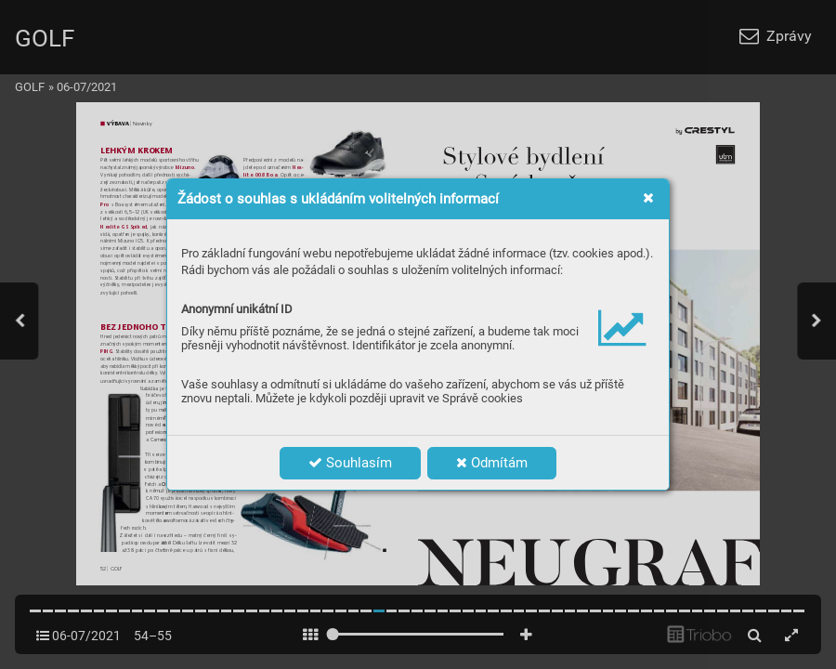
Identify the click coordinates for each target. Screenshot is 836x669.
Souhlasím (350, 462)
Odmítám (492, 462)
